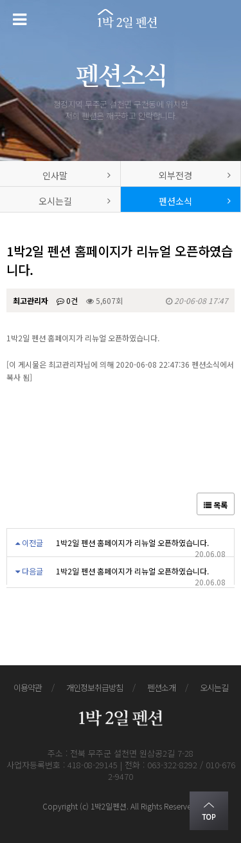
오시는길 (214, 687)
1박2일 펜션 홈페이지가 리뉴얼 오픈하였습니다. (132, 542)
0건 (67, 300)
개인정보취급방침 (94, 687)
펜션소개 (161, 687)
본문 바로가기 (0, 0)
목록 (216, 504)
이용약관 (27, 687)
